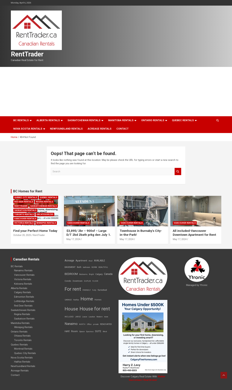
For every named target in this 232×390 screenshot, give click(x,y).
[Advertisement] (116, 92)
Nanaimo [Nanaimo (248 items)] (71, 324)
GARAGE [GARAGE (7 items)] (68, 300)
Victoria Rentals (24, 223)
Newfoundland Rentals (66, 128)
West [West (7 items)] (105, 331)
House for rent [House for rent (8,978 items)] (95, 309)
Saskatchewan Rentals (84, 120)
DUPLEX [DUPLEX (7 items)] (87, 281)
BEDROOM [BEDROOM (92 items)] (71, 274)
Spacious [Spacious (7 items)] (90, 331)
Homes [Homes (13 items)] (98, 299)
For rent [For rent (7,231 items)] (73, 289)
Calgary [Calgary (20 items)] (99, 274)
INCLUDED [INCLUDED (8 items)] (69, 317)
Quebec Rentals (183, 120)
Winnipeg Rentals (46, 223)
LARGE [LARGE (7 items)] (78, 317)
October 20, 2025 (22, 235)
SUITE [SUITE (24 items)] (98, 331)
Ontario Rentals (152, 120)
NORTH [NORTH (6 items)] (82, 324)
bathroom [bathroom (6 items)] (86, 267)
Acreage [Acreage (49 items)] (69, 260)
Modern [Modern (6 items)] (100, 317)
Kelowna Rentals (23, 283)
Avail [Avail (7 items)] (91, 261)
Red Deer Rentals (23, 202)
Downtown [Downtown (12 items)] (78, 281)
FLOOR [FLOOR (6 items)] (95, 281)
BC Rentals (21, 120)
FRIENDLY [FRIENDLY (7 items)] (87, 290)
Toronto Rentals (24, 214)
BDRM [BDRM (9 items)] (94, 267)
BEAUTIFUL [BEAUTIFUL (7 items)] (103, 267)
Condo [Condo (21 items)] (68, 281)
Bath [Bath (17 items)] (79, 267)
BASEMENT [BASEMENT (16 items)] (70, 267)
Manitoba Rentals (121, 120)
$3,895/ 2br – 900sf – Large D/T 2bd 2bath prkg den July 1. (88, 233)
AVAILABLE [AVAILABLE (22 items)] (99, 260)
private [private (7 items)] (96, 324)
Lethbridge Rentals (24, 301)
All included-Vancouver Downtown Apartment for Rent (194, 233)
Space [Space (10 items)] (82, 331)
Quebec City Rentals (25, 197)
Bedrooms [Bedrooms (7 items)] (83, 274)
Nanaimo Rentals (23, 270)
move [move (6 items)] (106, 317)
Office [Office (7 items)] (89, 324)
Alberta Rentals (48, 120)
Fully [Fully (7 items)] (94, 290)
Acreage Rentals (99, 128)
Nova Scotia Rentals (27, 128)
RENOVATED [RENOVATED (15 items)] (106, 324)
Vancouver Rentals (25, 219)
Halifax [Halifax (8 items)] (76, 300)
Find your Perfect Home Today (35, 231)
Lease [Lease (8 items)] (84, 317)
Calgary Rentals (22, 292)
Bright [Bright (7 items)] (91, 274)
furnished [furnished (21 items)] (102, 290)
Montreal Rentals (23, 348)
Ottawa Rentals (22, 335)
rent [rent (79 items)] (67, 331)
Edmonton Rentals (24, 296)
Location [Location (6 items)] (92, 317)
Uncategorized (45, 214)
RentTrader (27, 54)
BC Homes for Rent (27, 191)
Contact (122, 128)
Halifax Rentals (22, 361)
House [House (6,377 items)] (71, 309)
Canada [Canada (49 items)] (108, 274)
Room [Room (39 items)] (74, 331)
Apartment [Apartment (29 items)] (81, 260)
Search (178, 171)
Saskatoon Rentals (25, 210)
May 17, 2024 (73, 239)
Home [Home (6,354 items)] (87, 299)
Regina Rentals (44, 202)
